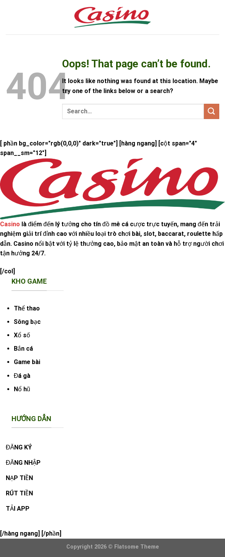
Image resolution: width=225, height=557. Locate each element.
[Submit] (211, 111)
